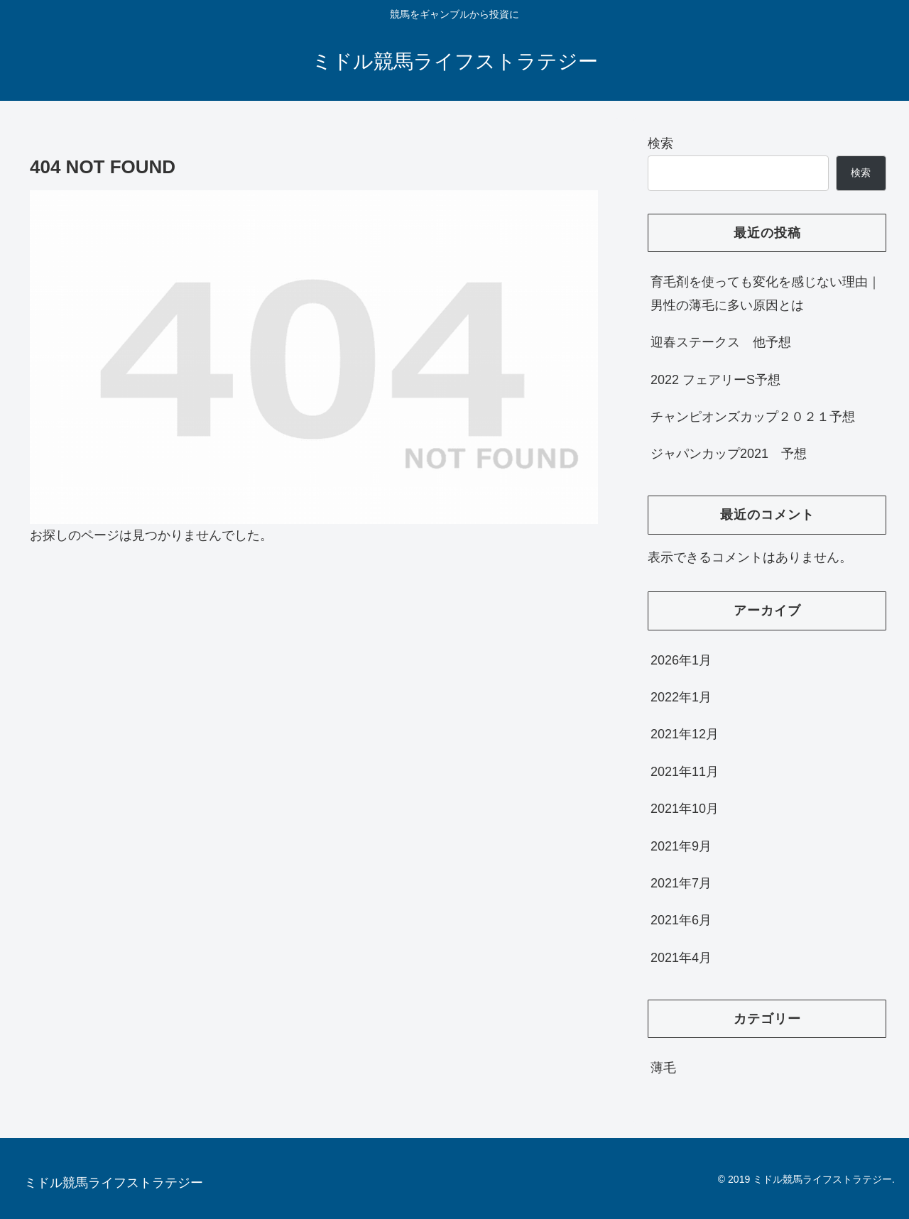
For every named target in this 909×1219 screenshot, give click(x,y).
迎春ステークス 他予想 (721, 342)
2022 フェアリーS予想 (715, 380)
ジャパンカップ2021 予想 (729, 454)
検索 (660, 143)
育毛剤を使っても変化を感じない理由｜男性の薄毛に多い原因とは (766, 293)
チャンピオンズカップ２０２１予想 (753, 417)
